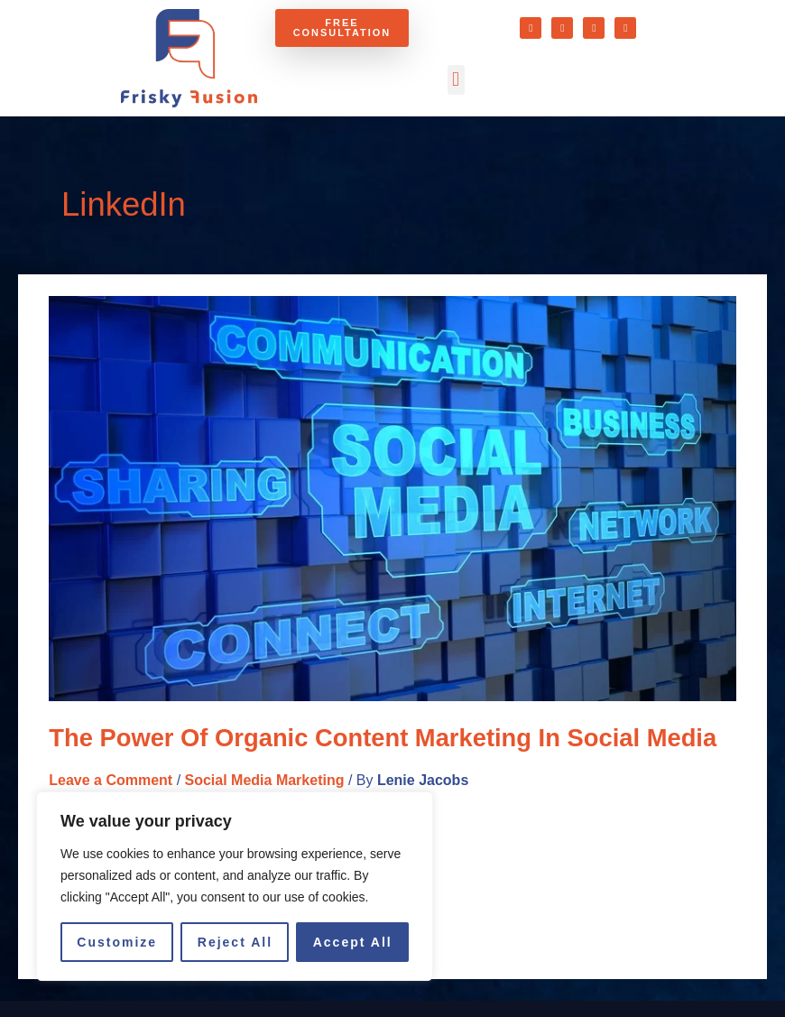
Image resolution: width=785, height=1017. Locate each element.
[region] (234, 886)
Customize (117, 942)
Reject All (235, 942)
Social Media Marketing (265, 780)
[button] (456, 80)
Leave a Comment (110, 780)
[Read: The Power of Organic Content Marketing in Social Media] (392, 497)
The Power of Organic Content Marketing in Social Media (382, 738)
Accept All (352, 942)
